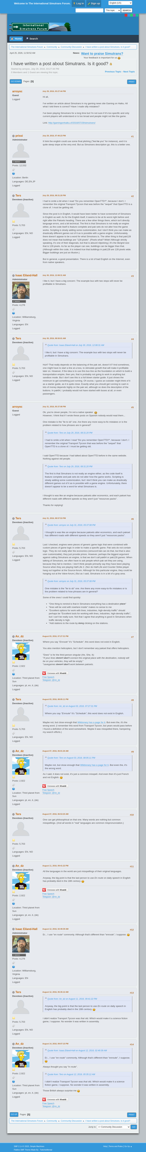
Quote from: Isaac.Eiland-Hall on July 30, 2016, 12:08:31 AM (75, 345)
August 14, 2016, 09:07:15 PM (55, 1044)
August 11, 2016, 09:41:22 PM (55, 866)
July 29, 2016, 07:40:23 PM (54, 136)
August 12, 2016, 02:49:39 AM (55, 929)
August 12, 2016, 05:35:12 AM (55, 992)
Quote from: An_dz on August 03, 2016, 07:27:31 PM (72, 706)
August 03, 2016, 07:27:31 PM (55, 636)
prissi (19, 135)
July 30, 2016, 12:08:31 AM (54, 275)
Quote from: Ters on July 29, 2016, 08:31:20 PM (69, 433)
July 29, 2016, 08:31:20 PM (54, 195)
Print (132, 82)
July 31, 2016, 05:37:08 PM (54, 407)
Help (105, 1146)
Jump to (92, 1127)
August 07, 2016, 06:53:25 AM (55, 814)
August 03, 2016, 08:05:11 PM (55, 699)
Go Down (16, 81)
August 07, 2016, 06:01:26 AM (55, 751)
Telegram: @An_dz (51, 680)
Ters (18, 195)
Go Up (14, 1114)
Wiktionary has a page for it (91, 722)
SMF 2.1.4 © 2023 (21, 1146)
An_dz (19, 636)
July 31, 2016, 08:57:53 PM (54, 518)
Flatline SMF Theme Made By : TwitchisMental (33, 1150)
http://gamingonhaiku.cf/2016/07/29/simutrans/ (71, 122)
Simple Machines (37, 1146)
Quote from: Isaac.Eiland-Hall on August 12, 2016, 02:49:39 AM (77, 1050)
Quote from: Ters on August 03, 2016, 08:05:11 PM (71, 758)
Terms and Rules (116, 1146)
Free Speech (48, 677)
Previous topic (113, 71)
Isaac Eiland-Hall (26, 275)
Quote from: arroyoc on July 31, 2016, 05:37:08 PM (71, 525)
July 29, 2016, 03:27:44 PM (54, 91)
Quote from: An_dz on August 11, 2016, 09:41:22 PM (72, 999)
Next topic (129, 71)
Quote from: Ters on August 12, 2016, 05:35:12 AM (71, 1074)
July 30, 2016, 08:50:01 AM (54, 338)
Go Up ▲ (128, 1146)
